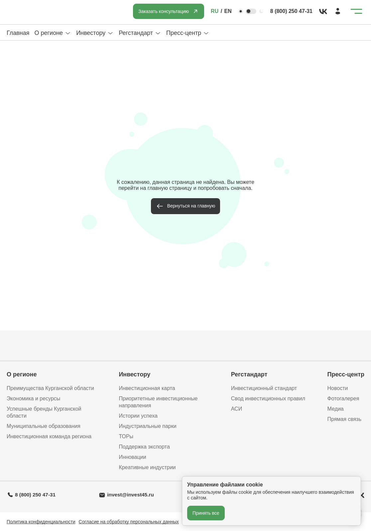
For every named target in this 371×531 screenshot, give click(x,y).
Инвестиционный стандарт (264, 388)
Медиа (335, 409)
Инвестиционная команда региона (49, 436)
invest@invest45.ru (130, 494)
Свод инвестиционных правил (268, 398)
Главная (18, 33)
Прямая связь (344, 419)
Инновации (132, 457)
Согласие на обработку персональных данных (129, 521)
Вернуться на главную (191, 205)
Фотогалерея (343, 398)
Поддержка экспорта (144, 447)
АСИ (236, 409)
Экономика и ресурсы (33, 398)
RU (214, 11)
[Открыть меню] (356, 11)
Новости (337, 388)
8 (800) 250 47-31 (291, 11)
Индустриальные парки (147, 426)
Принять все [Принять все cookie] (205, 513)
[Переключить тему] (251, 11)
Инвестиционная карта (147, 388)
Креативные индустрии (147, 467)
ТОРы (126, 436)
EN (228, 11)
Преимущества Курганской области (50, 388)
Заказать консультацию (163, 11)
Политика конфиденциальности (41, 521)
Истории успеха (138, 416)
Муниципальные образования (43, 426)
